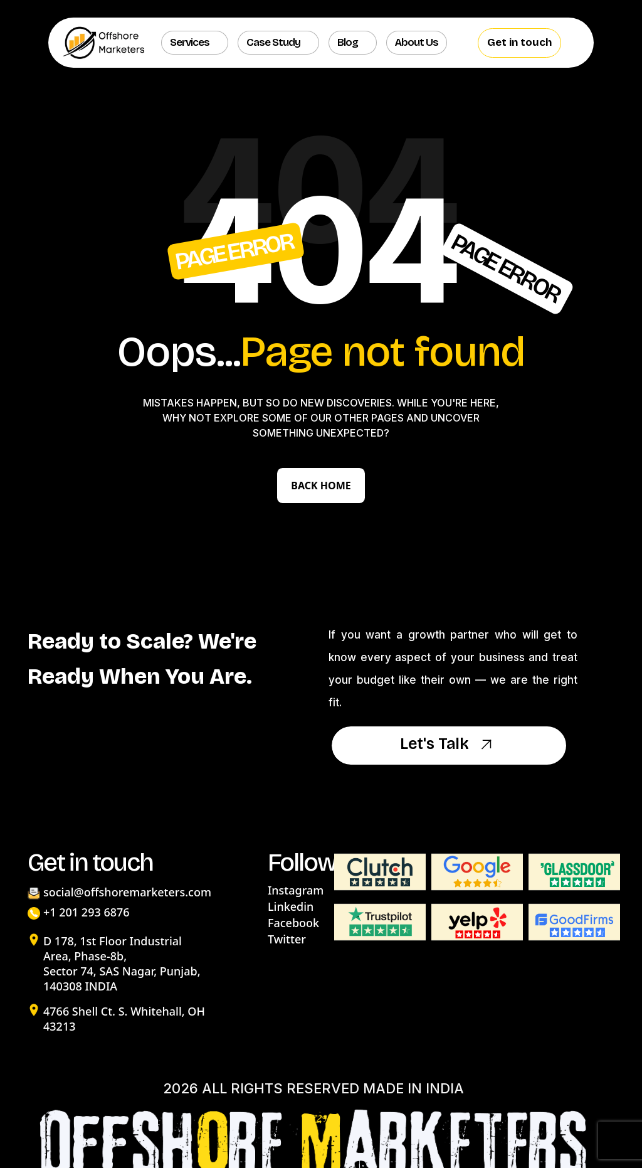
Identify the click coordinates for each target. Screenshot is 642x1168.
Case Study (273, 42)
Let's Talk (449, 745)
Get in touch (519, 42)
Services (189, 42)
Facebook (293, 922)
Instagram (296, 890)
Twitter (287, 939)
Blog (347, 42)
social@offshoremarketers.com (127, 892)
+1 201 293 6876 (86, 912)
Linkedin (290, 906)
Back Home (320, 485)
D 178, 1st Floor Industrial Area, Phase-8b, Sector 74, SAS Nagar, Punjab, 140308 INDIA (122, 963)
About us (416, 42)
